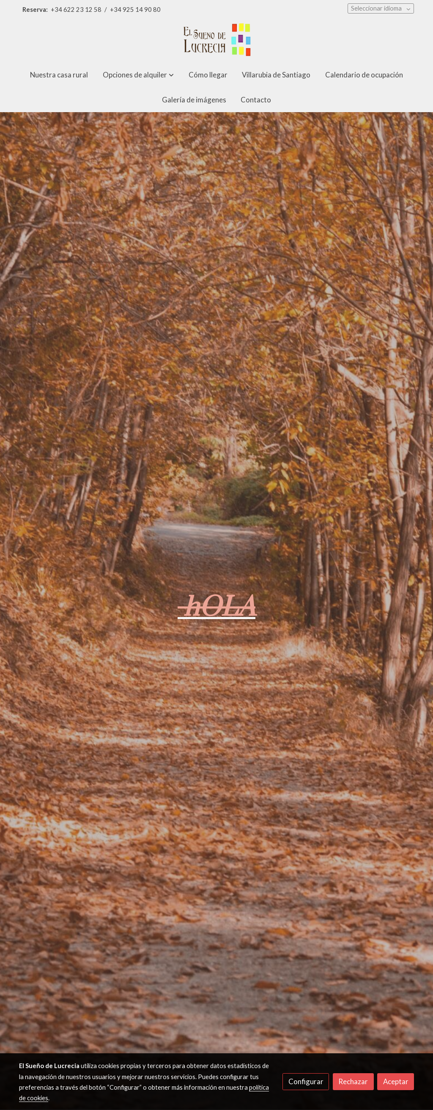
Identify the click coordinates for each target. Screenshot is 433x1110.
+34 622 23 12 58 (76, 9)
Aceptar (395, 1081)
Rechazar (353, 1081)
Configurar (305, 1081)
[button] (138, 74)
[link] (216, 40)
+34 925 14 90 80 (135, 9)
